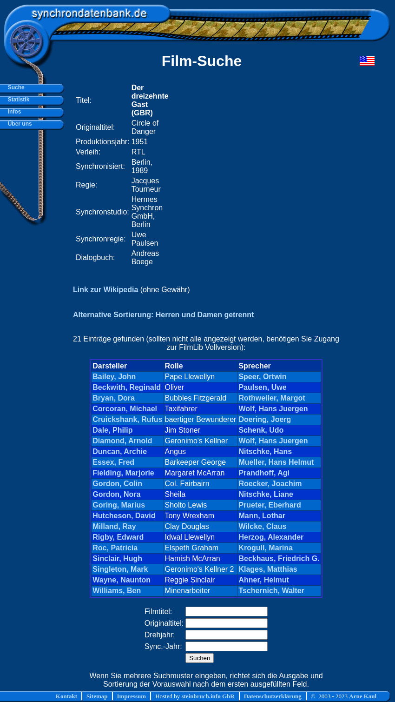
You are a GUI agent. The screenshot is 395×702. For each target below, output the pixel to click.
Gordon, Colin (117, 484)
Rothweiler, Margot (271, 398)
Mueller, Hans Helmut (276, 462)
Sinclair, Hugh (117, 558)
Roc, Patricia (115, 548)
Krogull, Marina (265, 548)
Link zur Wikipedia (105, 290)
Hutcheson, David (123, 516)
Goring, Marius (118, 505)
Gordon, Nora (116, 494)
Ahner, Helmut (263, 580)
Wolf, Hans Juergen (273, 409)
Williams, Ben (116, 591)
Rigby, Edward (118, 537)
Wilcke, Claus (262, 526)
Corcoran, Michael (124, 409)
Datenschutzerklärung (273, 696)
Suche (15, 87)
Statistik (17, 99)
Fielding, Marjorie (123, 473)
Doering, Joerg (264, 419)
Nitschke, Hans (265, 451)
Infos (13, 111)
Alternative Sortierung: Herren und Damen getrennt (163, 315)
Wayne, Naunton (121, 580)
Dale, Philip (112, 430)
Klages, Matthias (267, 569)
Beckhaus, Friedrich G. (278, 558)
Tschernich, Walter (271, 591)
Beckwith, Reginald (126, 387)
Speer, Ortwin (262, 377)
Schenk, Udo (260, 430)
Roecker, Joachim (270, 484)
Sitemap (97, 696)
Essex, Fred (113, 462)
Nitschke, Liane (265, 494)
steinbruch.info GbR (207, 696)
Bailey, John (114, 377)
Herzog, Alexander (270, 537)
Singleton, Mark (120, 569)
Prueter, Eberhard (269, 505)
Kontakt (66, 696)
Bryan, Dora (113, 398)
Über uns (18, 123)
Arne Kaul (362, 696)
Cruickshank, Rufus (127, 419)
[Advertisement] (91, 175)
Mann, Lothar (261, 516)
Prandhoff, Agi (264, 473)
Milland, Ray (114, 526)
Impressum (131, 696)
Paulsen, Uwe (262, 387)
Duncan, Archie (119, 451)
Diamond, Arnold (122, 441)
